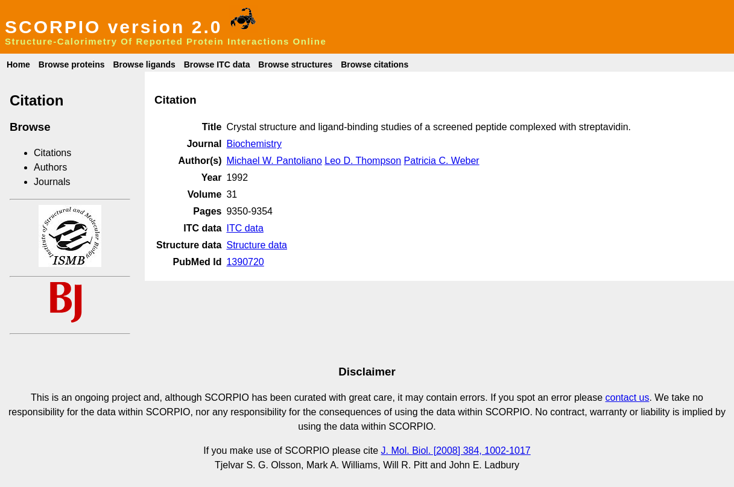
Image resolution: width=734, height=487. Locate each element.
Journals (52, 182)
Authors (50, 167)
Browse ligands (144, 64)
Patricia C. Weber (441, 161)
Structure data (256, 245)
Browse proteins (72, 64)
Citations (52, 153)
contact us (628, 397)
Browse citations (374, 64)
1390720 (245, 262)
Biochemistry (254, 144)
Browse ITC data (217, 64)
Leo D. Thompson (362, 161)
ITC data (244, 228)
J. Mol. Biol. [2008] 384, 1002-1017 (456, 450)
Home (18, 64)
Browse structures (295, 64)
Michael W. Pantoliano (273, 161)
